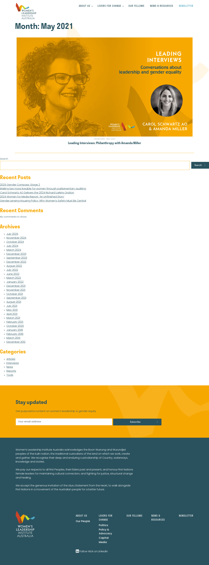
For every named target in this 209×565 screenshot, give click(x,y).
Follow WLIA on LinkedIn (92, 551)
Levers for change (109, 6)
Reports (11, 371)
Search (4, 159)
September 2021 (16, 298)
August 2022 (14, 266)
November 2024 (16, 238)
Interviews (12, 363)
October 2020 (15, 326)
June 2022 (12, 274)
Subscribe (135, 421)
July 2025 (12, 234)
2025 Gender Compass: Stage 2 (20, 185)
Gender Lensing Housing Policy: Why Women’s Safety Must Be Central (43, 201)
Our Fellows (136, 6)
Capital (104, 538)
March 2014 (13, 338)
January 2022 (15, 282)
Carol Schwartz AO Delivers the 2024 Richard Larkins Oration (37, 193)
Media (103, 542)
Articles (10, 359)
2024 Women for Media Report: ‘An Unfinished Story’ (32, 197)
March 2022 (13, 278)
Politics (103, 525)
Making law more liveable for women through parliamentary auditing (43, 189)
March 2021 (13, 318)
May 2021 (12, 310)
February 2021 (14, 322)
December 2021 (15, 286)
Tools (9, 375)
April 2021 (11, 314)
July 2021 (11, 306)
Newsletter (186, 6)
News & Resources (161, 6)
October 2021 (14, 294)
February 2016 (14, 334)
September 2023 (16, 258)
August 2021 (13, 302)
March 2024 (13, 250)
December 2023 (16, 254)
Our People (83, 521)
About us (84, 6)
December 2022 (16, 262)
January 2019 (14, 330)
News (9, 367)
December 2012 (15, 342)
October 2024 (15, 242)
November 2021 (15, 290)
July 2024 (12, 246)
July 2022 (12, 270)
